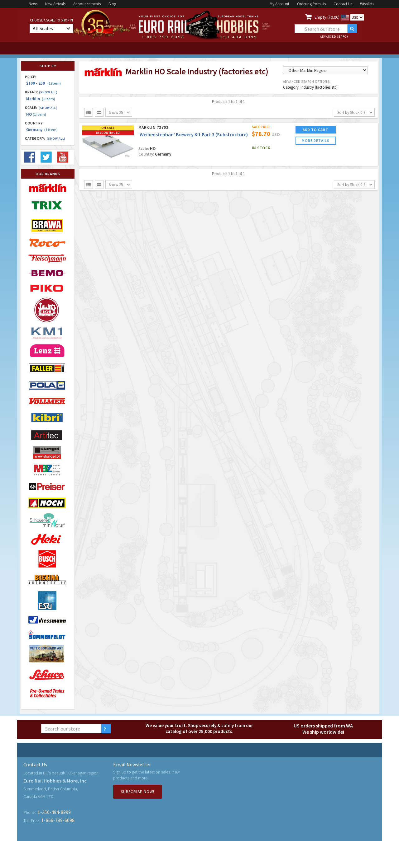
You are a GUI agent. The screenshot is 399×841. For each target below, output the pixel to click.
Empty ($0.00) (327, 17)
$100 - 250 (43, 83)
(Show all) (48, 92)
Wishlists (367, 4)
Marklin (40, 98)
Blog (112, 4)
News (33, 4)
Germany (42, 129)
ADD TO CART (315, 129)
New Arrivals (55, 4)
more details (315, 140)
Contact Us (343, 4)
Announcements (87, 4)
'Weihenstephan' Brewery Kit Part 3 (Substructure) (193, 134)
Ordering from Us (311, 4)
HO (36, 114)
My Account (279, 4)
